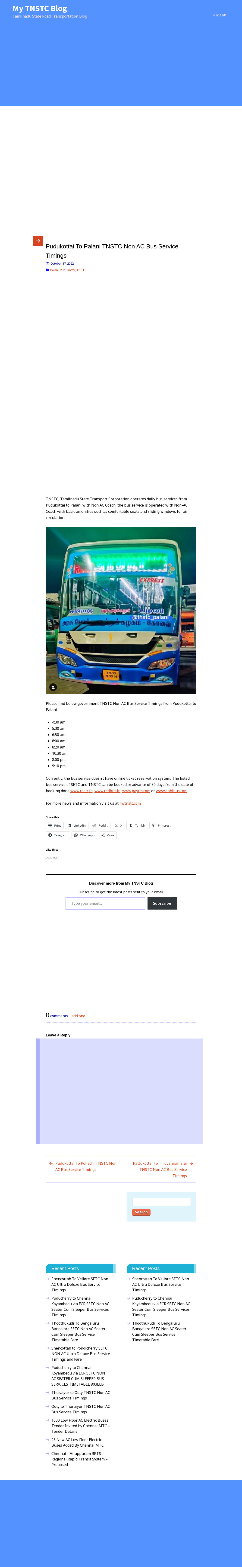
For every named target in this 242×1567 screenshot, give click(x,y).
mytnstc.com (130, 803)
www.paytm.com (136, 790)
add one (78, 1015)
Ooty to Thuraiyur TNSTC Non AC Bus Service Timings (80, 1409)
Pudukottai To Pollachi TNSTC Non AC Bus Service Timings (85, 1166)
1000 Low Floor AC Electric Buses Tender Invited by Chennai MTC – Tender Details (80, 1426)
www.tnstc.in (81, 790)
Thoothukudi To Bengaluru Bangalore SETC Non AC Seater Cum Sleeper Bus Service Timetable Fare (78, 1331)
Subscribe (162, 903)
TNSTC (81, 270)
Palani (54, 270)
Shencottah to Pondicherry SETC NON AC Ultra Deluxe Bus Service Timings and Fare (80, 1354)
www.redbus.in (107, 790)
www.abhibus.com (171, 790)
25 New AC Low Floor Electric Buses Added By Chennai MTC (77, 1442)
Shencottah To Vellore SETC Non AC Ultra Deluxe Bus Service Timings (79, 1284)
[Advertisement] (121, 67)
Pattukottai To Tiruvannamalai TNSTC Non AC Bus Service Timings (160, 1169)
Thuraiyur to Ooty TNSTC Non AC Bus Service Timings (80, 1395)
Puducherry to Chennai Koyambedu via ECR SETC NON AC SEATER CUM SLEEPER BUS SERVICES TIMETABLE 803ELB (78, 1376)
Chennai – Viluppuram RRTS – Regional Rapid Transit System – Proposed (79, 1459)
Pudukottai (67, 270)
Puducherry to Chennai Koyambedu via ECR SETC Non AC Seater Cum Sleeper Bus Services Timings (80, 1306)
